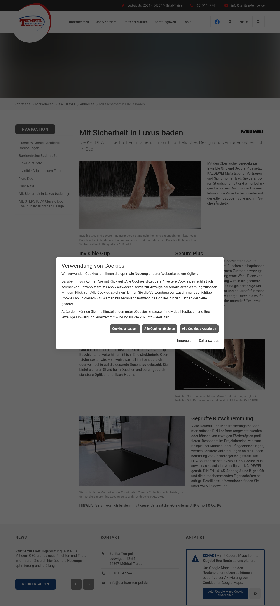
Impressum (186, 341)
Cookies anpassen (124, 328)
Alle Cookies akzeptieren (199, 328)
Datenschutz (209, 341)
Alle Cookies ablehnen (159, 328)
